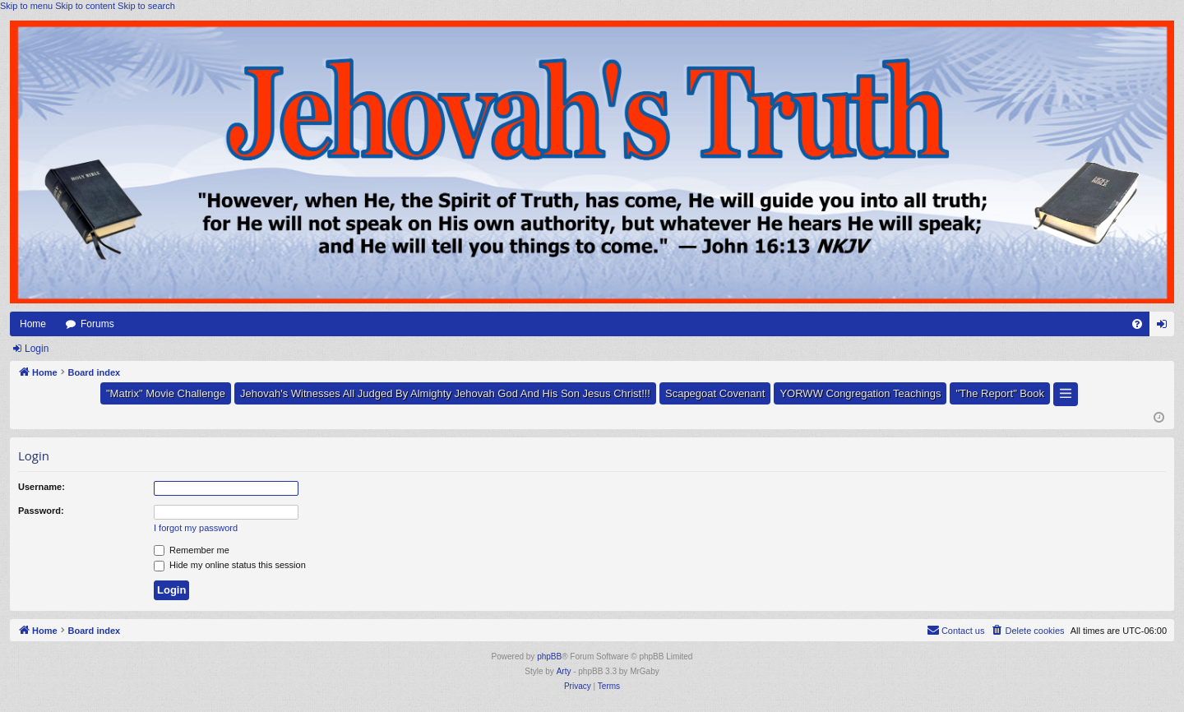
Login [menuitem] (1165, 327)
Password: (41, 511)
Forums (97, 324)
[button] (1065, 394)
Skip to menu (26, 6)
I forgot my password (196, 528)
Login (37, 348)
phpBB (549, 656)
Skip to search (146, 6)
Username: (41, 487)
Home (33, 324)
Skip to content (85, 6)
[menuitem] (1137, 324)
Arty (564, 671)
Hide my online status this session (230, 565)
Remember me (191, 550)
